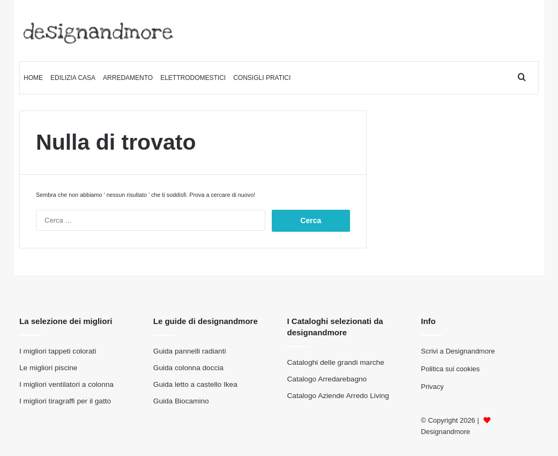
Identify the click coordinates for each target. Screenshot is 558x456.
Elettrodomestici (193, 78)
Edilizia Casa (72, 78)
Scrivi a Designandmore (458, 351)
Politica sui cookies (450, 369)
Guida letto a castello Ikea (195, 384)
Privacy (432, 387)
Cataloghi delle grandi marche (335, 362)
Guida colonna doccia (188, 368)
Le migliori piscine (48, 368)
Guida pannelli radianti (189, 351)
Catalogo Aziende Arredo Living (338, 396)
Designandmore (445, 432)
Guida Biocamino (181, 401)
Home (33, 78)
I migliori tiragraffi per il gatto (65, 401)
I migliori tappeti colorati (57, 351)
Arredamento (128, 78)
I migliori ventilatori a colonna (66, 384)
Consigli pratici (262, 78)
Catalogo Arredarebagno (327, 379)
